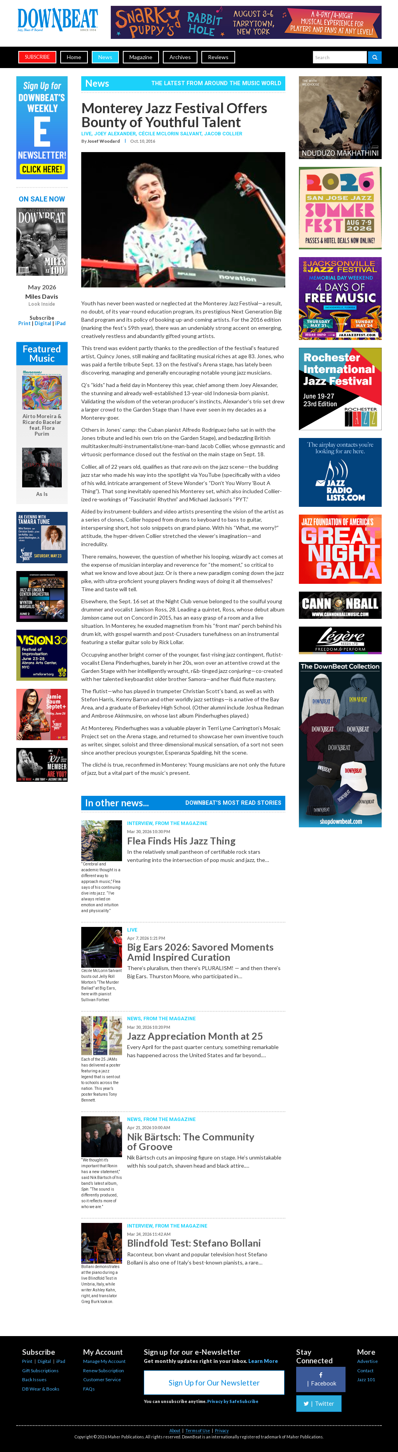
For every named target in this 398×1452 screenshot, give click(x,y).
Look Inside (41, 304)
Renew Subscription (103, 1370)
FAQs (89, 1389)
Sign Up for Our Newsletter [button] (214, 1382)
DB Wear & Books (40, 1389)
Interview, (141, 823)
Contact (365, 1370)
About (174, 1430)
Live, (87, 134)
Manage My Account (104, 1361)
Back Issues (34, 1379)
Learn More (263, 1361)
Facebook (320, 1379)
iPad (60, 323)
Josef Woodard (103, 141)
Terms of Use (197, 1430)
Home (74, 57)
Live (132, 930)
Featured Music (42, 353)
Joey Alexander (115, 134)
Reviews (218, 57)
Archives (180, 57)
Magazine (140, 57)
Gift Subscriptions (40, 1370)
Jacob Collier (223, 134)
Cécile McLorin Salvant (169, 134)
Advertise (367, 1361)
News (105, 57)
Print (24, 323)
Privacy (222, 1430)
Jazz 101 (366, 1379)
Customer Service (102, 1379)
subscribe (37, 57)
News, (135, 1018)
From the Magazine (181, 823)
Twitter (319, 1403)
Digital (43, 323)
